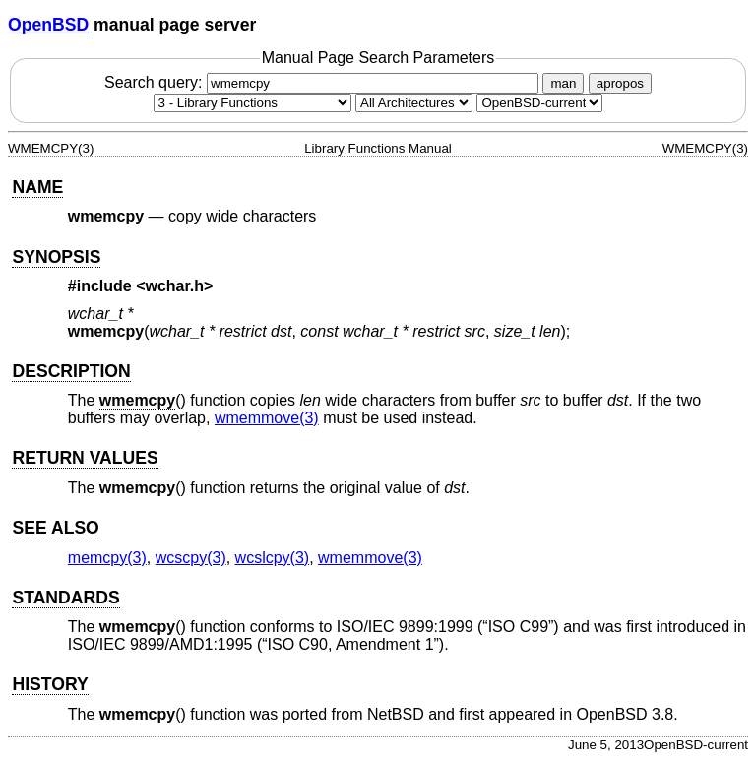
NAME (37, 187)
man (563, 83)
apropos (620, 83)
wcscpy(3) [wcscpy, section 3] (191, 557)
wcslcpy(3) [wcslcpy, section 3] (272, 557)
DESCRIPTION (71, 371)
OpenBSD (48, 24)
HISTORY (50, 684)
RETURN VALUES (85, 458)
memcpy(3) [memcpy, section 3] (107, 557)
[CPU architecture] (413, 103)
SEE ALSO (55, 528)
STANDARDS (65, 597)
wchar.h (175, 286)
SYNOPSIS (56, 257)
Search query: (323, 82)
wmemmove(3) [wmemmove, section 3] (267, 418)
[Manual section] (252, 103)
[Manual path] (539, 103)
